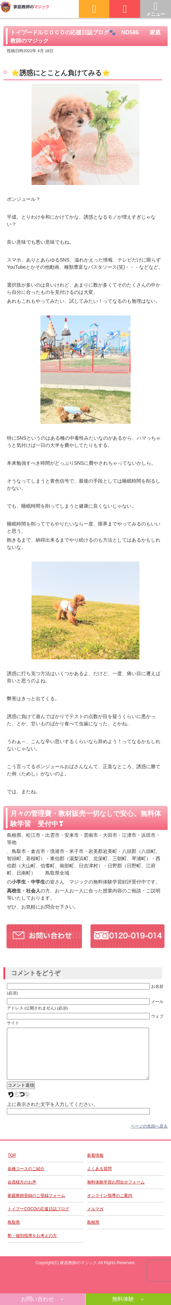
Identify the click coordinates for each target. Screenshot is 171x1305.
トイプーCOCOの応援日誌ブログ (38, 1219)
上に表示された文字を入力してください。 (52, 1114)
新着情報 (95, 1165)
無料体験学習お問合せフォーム (116, 1192)
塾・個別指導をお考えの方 (32, 1246)
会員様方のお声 (22, 1192)
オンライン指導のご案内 (109, 1205)
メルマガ (95, 1219)
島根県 (93, 1232)
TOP (12, 1165)
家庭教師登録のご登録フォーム (36, 1205)
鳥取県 (14, 1232)
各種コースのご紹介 (26, 1179)
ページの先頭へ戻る (149, 1136)
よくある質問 (99, 1179)
